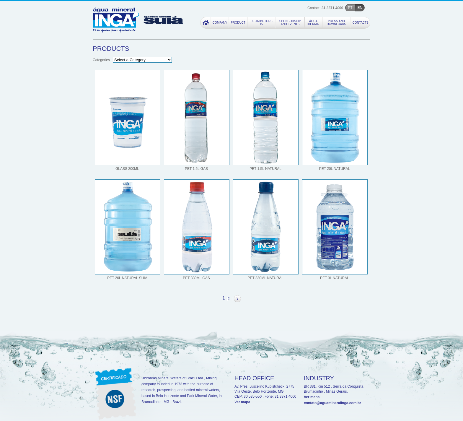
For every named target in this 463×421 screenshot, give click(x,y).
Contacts (361, 22)
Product (238, 22)
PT (350, 8)
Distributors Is (261, 23)
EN (360, 8)
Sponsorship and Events (290, 23)
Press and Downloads (336, 23)
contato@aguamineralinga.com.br (332, 403)
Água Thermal (313, 23)
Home (206, 22)
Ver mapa (242, 402)
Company (220, 22)
